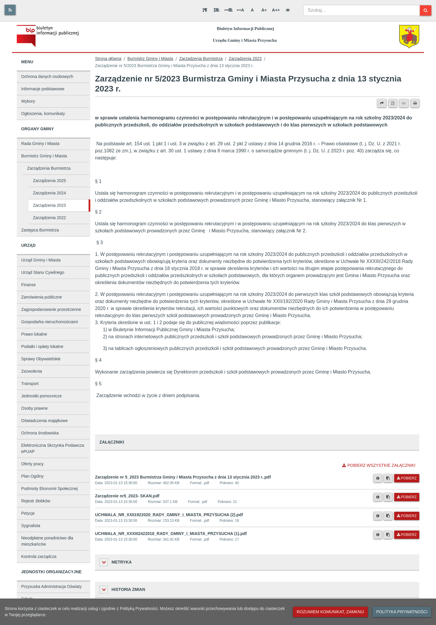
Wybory (28, 101)
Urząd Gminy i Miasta (41, 260)
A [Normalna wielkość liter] (252, 10)
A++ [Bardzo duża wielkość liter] (276, 10)
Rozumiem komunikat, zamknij (330, 611)
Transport (30, 383)
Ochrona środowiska (40, 433)
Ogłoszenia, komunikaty (43, 113)
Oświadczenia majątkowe (44, 420)
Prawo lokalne (34, 334)
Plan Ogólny (32, 476)
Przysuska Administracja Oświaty (51, 586)
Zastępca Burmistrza (40, 230)
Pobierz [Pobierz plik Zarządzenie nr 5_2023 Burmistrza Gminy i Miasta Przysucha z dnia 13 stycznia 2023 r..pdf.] (407, 478)
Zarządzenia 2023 (49, 205)
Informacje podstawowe (42, 88)
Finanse (28, 284)
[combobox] (362, 10)
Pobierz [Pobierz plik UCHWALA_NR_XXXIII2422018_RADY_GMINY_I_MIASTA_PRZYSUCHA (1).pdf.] (407, 535)
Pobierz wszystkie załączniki (378, 465)
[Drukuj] (415, 103)
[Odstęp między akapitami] (205, 10)
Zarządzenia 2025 (49, 180)
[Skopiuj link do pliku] (388, 478)
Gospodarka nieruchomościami (49, 321)
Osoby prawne (34, 408)
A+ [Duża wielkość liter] (264, 10)
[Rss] (10, 10)
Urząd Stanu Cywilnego (42, 272)
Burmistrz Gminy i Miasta (44, 156)
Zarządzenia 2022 (49, 217)
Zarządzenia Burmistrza (49, 168)
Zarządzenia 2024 (49, 193)
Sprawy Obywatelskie (41, 358)
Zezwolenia (31, 371)
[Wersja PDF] (393, 103)
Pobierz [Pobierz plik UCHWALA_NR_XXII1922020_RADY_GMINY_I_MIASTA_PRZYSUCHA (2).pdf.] (407, 516)
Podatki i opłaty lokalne (42, 346)
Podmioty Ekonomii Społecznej (49, 488)
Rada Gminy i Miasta (40, 143)
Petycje (28, 513)
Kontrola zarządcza (38, 556)
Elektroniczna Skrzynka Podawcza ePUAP (52, 448)
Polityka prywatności (401, 611)
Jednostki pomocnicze (41, 396)
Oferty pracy (32, 463)
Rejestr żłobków (35, 501)
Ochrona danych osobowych (47, 76)
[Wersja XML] (403, 103)
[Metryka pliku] (378, 478)
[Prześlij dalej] (381, 103)
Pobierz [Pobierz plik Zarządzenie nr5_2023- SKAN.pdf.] (407, 497)
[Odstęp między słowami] (228, 10)
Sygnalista (30, 525)
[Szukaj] (425, 10)
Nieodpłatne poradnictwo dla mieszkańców (47, 541)
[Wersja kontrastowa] (288, 10)
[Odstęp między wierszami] (216, 10)
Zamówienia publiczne (41, 297)
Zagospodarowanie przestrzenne (51, 309)
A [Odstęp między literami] (240, 10)
